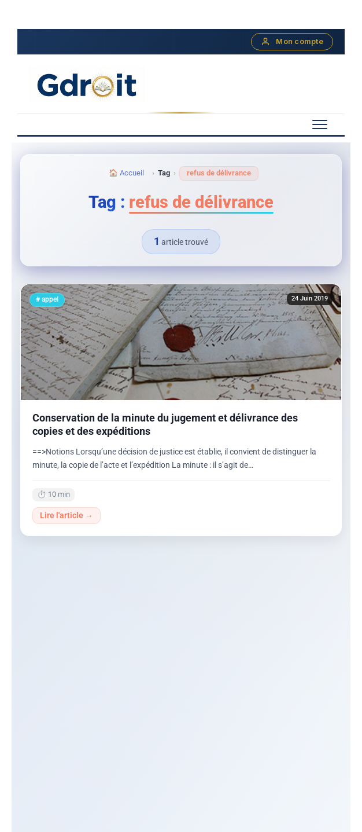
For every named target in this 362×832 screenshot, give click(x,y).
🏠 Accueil (126, 172)
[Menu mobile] (319, 124)
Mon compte (292, 41)
